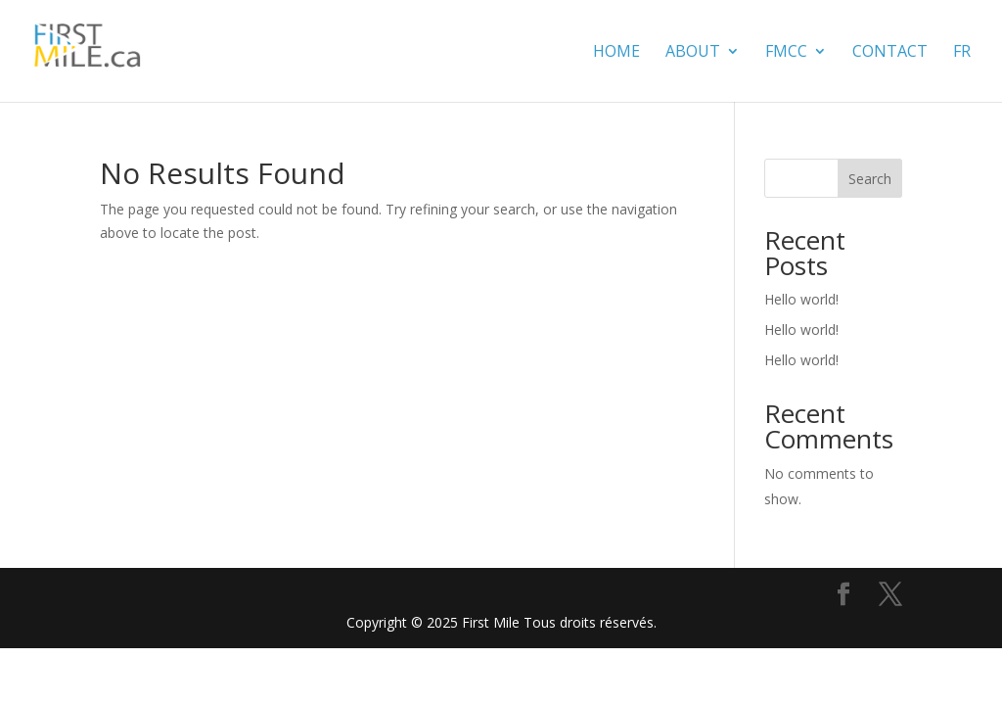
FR (962, 53)
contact (890, 53)
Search (869, 178)
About (692, 53)
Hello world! (801, 299)
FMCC (786, 53)
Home (616, 53)
